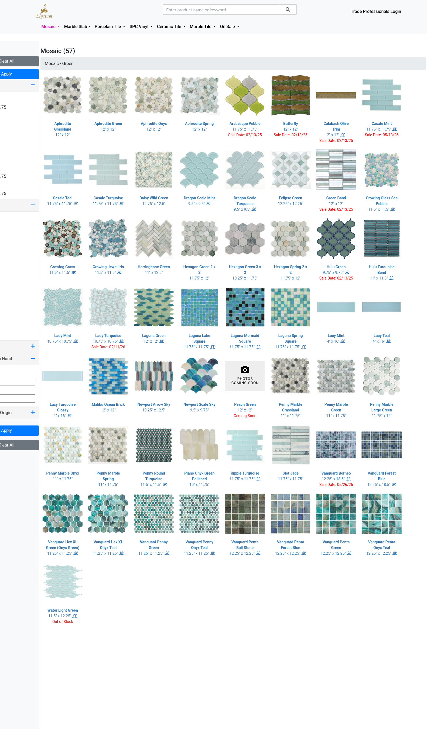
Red (10, 305)
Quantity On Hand (32, 358)
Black (11, 227)
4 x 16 (12, 150)
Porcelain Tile (108, 26)
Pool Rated (32, 346)
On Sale (228, 26)
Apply (32, 74)
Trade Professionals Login (376, 11)
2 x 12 (12, 133)
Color (32, 205)
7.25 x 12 (15, 185)
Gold (11, 253)
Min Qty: (12, 372)
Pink (10, 287)
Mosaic (48, 26)
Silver (11, 313)
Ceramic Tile (169, 26)
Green (12, 261)
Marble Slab (75, 26)
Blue (10, 236)
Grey (10, 270)
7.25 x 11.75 (18, 176)
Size (32, 85)
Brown (12, 244)
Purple (12, 296)
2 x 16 (12, 141)
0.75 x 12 (15, 98)
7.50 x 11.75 (18, 193)
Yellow (12, 330)
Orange (13, 279)
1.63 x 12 (15, 115)
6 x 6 (11, 167)
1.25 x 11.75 (18, 107)
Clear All (32, 61)
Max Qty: (12, 388)
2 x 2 (11, 124)
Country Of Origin (32, 412)
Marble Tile (201, 26)
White (12, 322)
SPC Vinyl (139, 26)
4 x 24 (12, 159)
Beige (11, 218)
